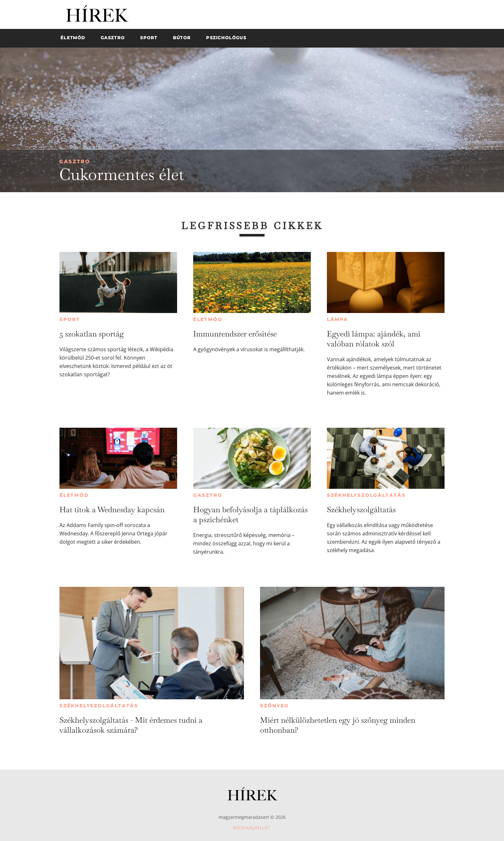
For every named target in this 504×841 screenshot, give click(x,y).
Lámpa (337, 319)
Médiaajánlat (252, 828)
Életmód (208, 319)
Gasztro (74, 161)
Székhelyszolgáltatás (366, 495)
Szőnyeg (274, 706)
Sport (69, 319)
